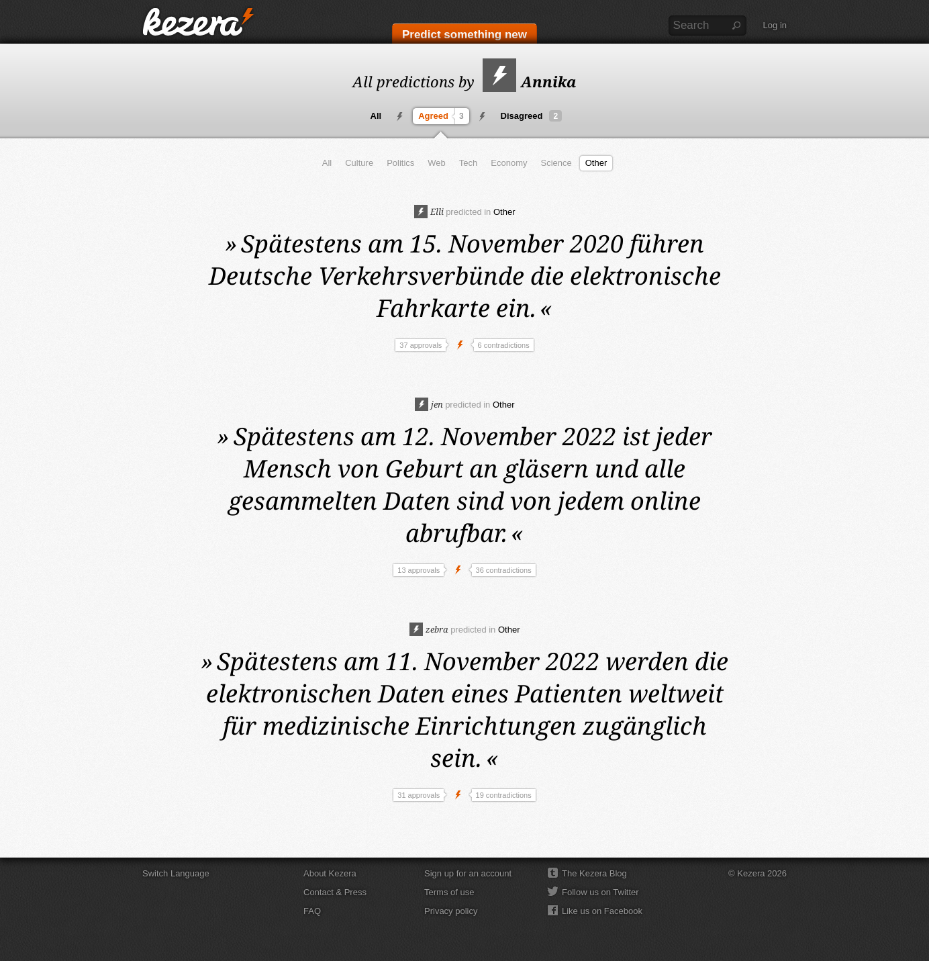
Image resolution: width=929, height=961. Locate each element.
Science (555, 163)
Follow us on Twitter (600, 892)
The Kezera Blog (594, 873)
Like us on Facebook (602, 911)
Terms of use (449, 892)
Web (437, 163)
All (376, 116)
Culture (359, 163)
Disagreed (532, 116)
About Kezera (329, 873)
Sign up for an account (467, 873)
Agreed (442, 116)
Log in (775, 25)
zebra (428, 629)
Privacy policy (450, 911)
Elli (429, 211)
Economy (509, 163)
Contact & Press (334, 892)
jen (429, 404)
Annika (530, 81)
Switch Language (175, 873)
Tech (468, 163)
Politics (400, 163)
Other (596, 163)
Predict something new (464, 34)
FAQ (312, 911)
